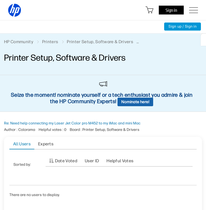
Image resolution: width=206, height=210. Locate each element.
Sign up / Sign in (182, 26)
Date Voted (66, 160)
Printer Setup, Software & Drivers (100, 41)
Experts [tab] (45, 143)
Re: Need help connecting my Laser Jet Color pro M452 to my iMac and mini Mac (72, 123)
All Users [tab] (22, 143)
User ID (92, 160)
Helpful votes (119, 160)
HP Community (18, 41)
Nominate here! (135, 102)
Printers (50, 41)
